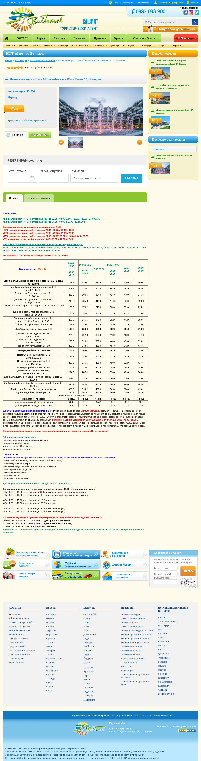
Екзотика (59, 38)
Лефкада (162, 689)
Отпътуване (17, 171)
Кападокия (163, 685)
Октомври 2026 (83, 45)
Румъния (50, 674)
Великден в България (131, 646)
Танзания (88, 687)
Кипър (49, 686)
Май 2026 (10, 45)
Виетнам (87, 650)
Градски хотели (17, 646)
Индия (86, 638)
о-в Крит (162, 673)
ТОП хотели (15, 614)
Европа (41, 38)
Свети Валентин (129, 662)
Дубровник (163, 653)
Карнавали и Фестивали (133, 658)
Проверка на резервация (171, 2)
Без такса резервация (121, 2)
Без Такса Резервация (98, 715)
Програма (14, 198)
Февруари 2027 (149, 45)
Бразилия (88, 667)
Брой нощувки (51, 171)
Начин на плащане (162, 715)
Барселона (163, 641)
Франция (50, 638)
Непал (86, 679)
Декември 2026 (117, 45)
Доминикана (89, 634)
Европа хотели (16, 662)
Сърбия (50, 662)
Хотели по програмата (39, 198)
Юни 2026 (23, 45)
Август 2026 (49, 45)
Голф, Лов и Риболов (19, 654)
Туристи (78, 171)
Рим (160, 629)
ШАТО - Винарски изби (21, 622)
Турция (50, 654)
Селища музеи (16, 658)
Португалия (52, 634)
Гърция (50, 626)
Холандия (51, 678)
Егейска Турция (166, 693)
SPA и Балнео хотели (19, 630)
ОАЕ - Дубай (90, 614)
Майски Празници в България (136, 634)
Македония (52, 670)
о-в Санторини (165, 681)
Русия (49, 690)
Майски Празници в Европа (135, 638)
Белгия (49, 682)
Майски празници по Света (135, 642)
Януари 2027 (133, 45)
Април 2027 (178, 45)
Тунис (86, 622)
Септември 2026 (65, 45)
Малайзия (88, 695)
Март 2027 (164, 45)
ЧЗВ (149, 715)
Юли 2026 (36, 45)
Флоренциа (164, 657)
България (79, 38)
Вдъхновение (143, 2)
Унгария (50, 642)
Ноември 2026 (100, 45)
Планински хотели (18, 638)
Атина (161, 637)
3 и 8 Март (126, 666)
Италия (50, 618)
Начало (8, 60)
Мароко (87, 618)
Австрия (50, 650)
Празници (100, 38)
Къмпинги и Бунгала (19, 626)
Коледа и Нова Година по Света (137, 630)
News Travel (10, 2)
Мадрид (162, 669)
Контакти (139, 715)
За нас (115, 715)
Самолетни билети (144, 38)
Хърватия (51, 630)
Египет (87, 626)
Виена (161, 649)
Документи (126, 715)
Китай (86, 662)
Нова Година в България (133, 618)
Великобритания (54, 658)
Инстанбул (163, 677)
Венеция (162, 661)
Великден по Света (130, 654)
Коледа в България (130, 614)
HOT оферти (21, 60)
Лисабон (162, 633)
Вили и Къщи (16, 642)
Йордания (88, 658)
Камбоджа (88, 646)
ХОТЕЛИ (22, 38)
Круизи (118, 38)
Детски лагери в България (22, 650)
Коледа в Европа (129, 622)
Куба (85, 630)
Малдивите (89, 699)
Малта (49, 666)
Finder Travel (25, 2)
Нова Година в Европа (132, 626)
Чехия (49, 646)
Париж (161, 645)
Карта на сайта (117, 723)
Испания (50, 622)
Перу (86, 675)
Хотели (194, 2)
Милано (162, 665)
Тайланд (87, 642)
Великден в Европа (130, 650)
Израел (87, 654)
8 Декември (127, 670)
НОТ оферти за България (42, 60)
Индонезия (89, 691)
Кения (86, 683)
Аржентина (89, 671)
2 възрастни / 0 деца (86, 178)
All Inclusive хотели (19, 618)
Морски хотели (16, 634)
